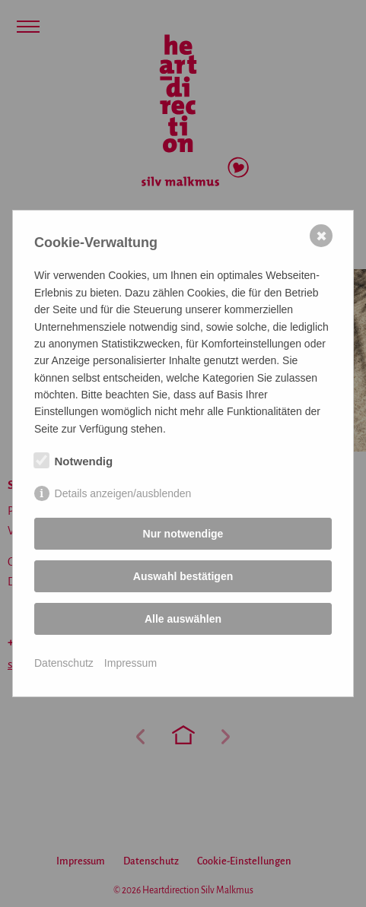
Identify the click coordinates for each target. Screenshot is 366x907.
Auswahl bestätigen (183, 576)
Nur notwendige (183, 534)
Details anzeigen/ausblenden (123, 493)
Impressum (130, 663)
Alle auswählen (183, 619)
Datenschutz (64, 663)
